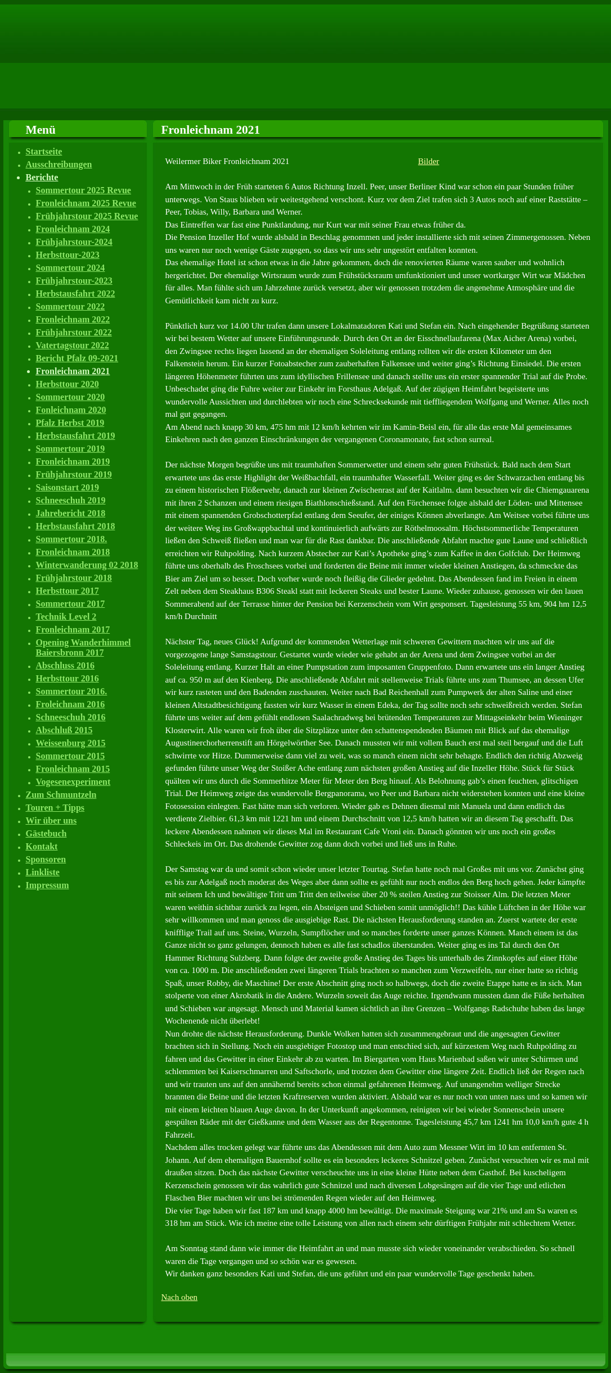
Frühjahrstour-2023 (74, 280)
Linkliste (43, 872)
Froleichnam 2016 (70, 704)
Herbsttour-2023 (68, 255)
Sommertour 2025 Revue (83, 190)
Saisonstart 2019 (67, 487)
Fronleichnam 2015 (73, 769)
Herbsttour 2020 (67, 384)
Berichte (42, 177)
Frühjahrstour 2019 (74, 474)
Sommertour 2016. (71, 691)
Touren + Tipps (55, 807)
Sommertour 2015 (70, 756)
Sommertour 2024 (70, 267)
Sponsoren (46, 859)
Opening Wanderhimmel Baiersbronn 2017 (83, 647)
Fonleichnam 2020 (71, 410)
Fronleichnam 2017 (73, 629)
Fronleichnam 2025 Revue (86, 203)
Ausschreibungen (59, 164)
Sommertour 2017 (70, 603)
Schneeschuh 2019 (71, 500)
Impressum (47, 885)
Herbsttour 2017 (67, 590)
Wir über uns (51, 820)
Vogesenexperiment (73, 781)
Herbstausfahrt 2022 (75, 293)
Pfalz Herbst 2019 (70, 423)
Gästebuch (46, 833)
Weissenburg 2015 (71, 743)
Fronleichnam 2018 (73, 552)
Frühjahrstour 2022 (74, 332)
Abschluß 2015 (64, 730)
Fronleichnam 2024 (73, 229)
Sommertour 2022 (70, 306)
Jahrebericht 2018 (71, 513)
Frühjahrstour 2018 (74, 578)
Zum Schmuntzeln (61, 794)
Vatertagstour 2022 (72, 345)
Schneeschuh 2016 (71, 717)
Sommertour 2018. (71, 539)
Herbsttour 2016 (67, 678)
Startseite (44, 151)
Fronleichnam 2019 (73, 461)
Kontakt (42, 846)
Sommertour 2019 (70, 448)
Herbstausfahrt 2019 (75, 435)
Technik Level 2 (66, 616)
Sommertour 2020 (70, 397)
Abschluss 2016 (65, 665)
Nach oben (179, 1297)
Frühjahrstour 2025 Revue (87, 216)
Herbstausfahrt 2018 (75, 526)
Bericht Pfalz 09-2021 (77, 358)
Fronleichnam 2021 (73, 371)
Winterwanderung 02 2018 (87, 565)
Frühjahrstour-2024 (74, 242)
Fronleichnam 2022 (73, 319)
